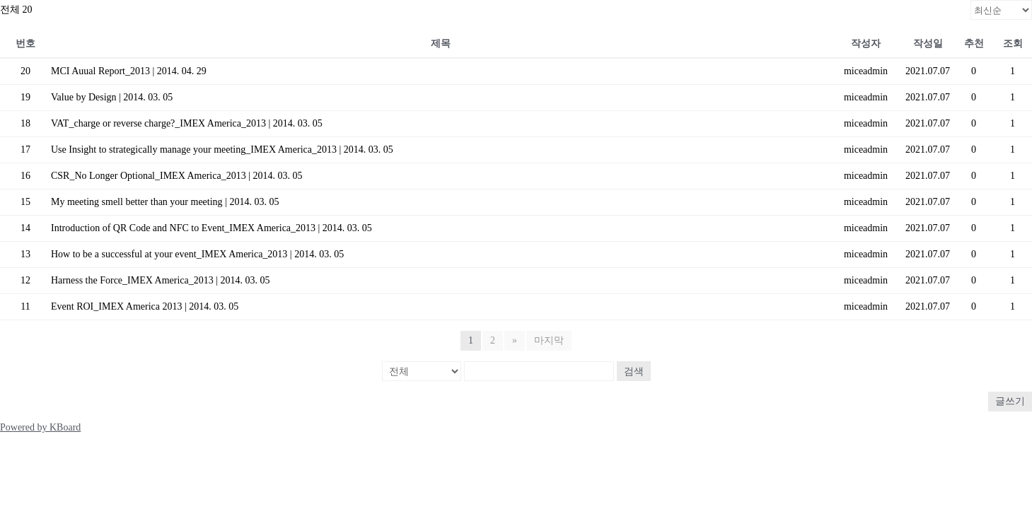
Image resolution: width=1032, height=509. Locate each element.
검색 (634, 371)
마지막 (549, 340)
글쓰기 (1010, 401)
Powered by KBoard (40, 427)
